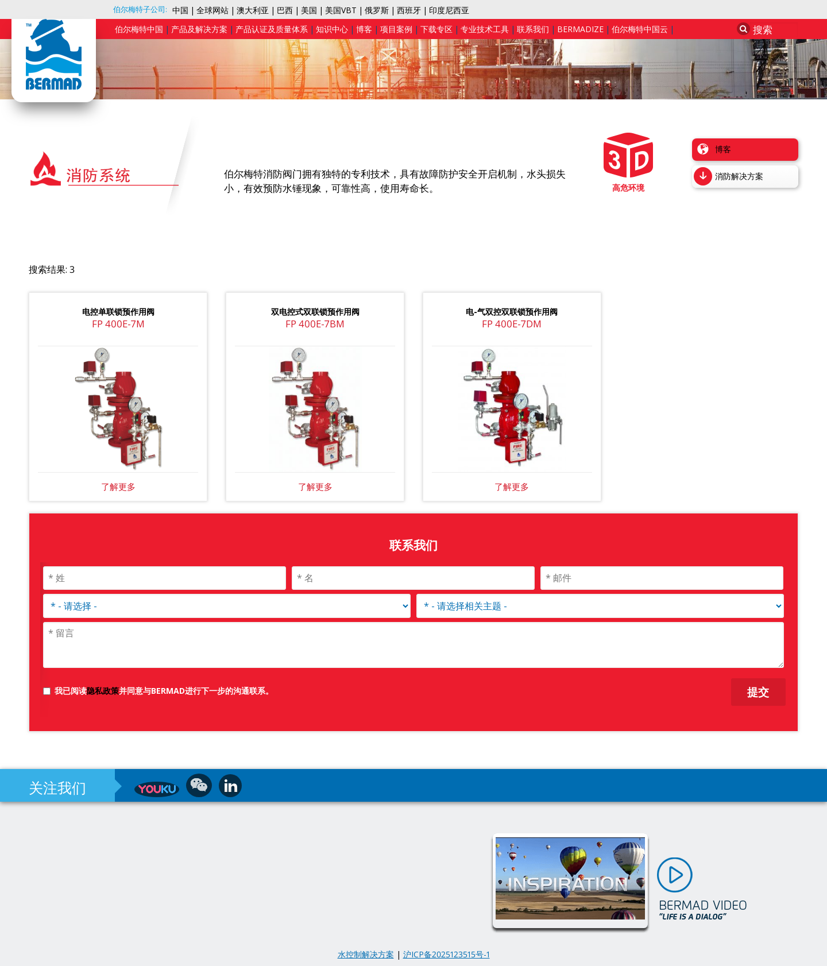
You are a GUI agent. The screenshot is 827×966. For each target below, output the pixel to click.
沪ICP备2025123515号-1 (446, 954)
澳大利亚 (253, 10)
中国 (180, 10)
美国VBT (341, 10)
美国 (309, 10)
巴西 (285, 10)
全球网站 (212, 10)
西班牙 (409, 10)
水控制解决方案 (366, 954)
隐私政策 (103, 690)
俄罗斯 (377, 10)
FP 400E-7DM (512, 323)
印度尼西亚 (449, 10)
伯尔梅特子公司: (140, 9)
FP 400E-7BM (315, 323)
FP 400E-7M (118, 323)
